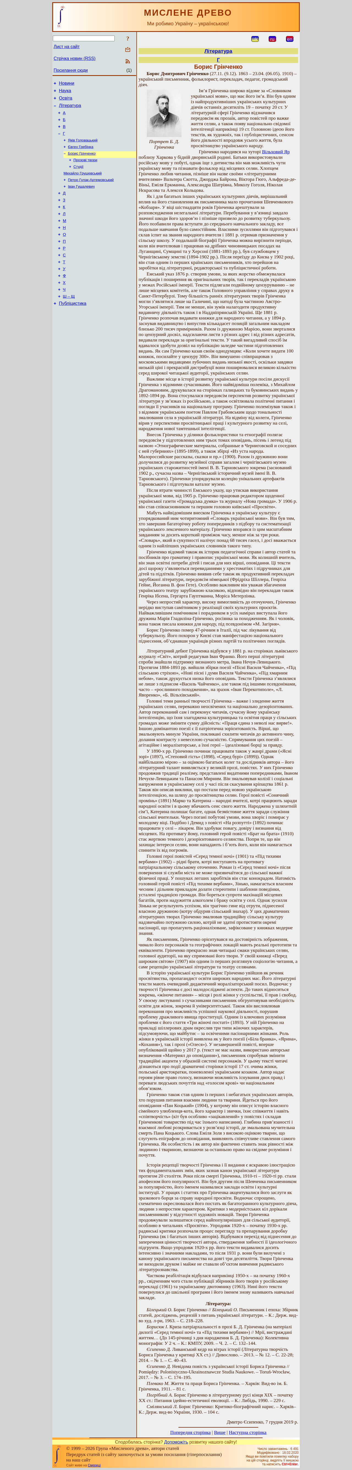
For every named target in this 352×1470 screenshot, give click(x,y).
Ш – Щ (69, 320)
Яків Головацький (83, 147)
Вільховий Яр (276, 151)
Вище (220, 1432)
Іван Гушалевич (81, 197)
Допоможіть (176, 1442)
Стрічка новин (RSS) (74, 58)
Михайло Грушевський (83, 183)
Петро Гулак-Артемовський (91, 190)
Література (70, 108)
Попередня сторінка (190, 1432)
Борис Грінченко (82, 162)
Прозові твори (85, 169)
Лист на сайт (67, 46)
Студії (78, 176)
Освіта (65, 100)
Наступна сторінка (247, 1432)
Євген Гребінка (80, 154)
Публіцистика (72, 328)
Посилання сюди (71, 70)
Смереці (94, 1465)
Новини (66, 84)
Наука (65, 92)
